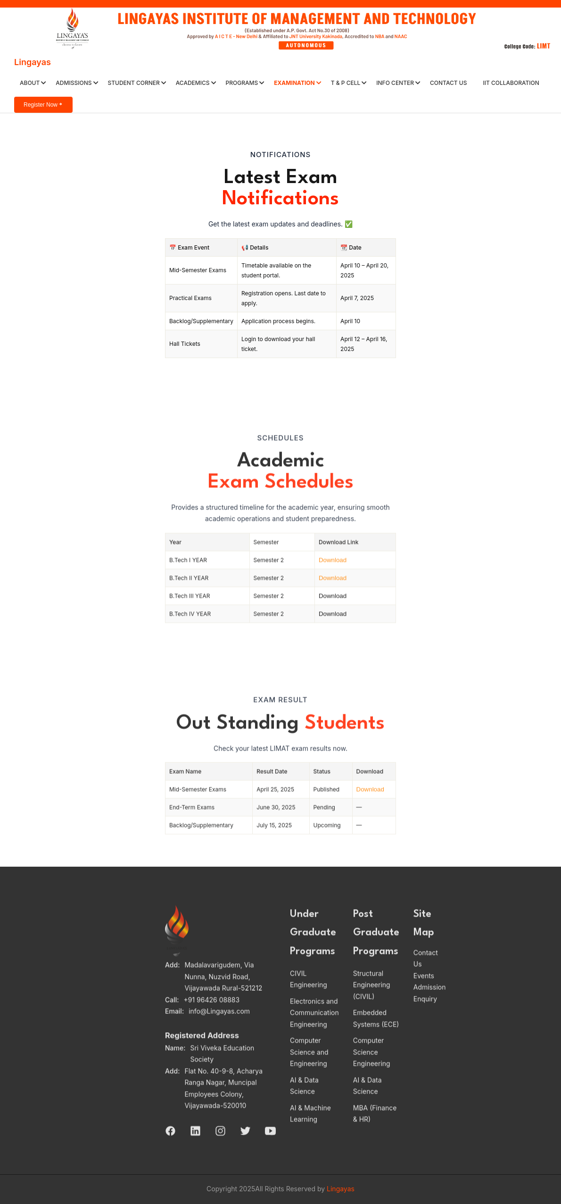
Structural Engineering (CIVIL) (371, 999)
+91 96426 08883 (212, 1014)
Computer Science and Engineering (309, 1066)
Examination (297, 83)
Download (332, 574)
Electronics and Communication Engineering (314, 1027)
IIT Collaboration (511, 82)
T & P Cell (349, 83)
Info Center (398, 83)
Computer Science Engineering (371, 1066)
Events (423, 990)
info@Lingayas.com (219, 1025)
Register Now (43, 104)
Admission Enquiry (429, 1007)
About (33, 83)
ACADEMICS (196, 83)
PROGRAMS (245, 83)
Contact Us (448, 82)
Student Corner (137, 83)
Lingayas (32, 62)
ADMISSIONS (77, 83)
